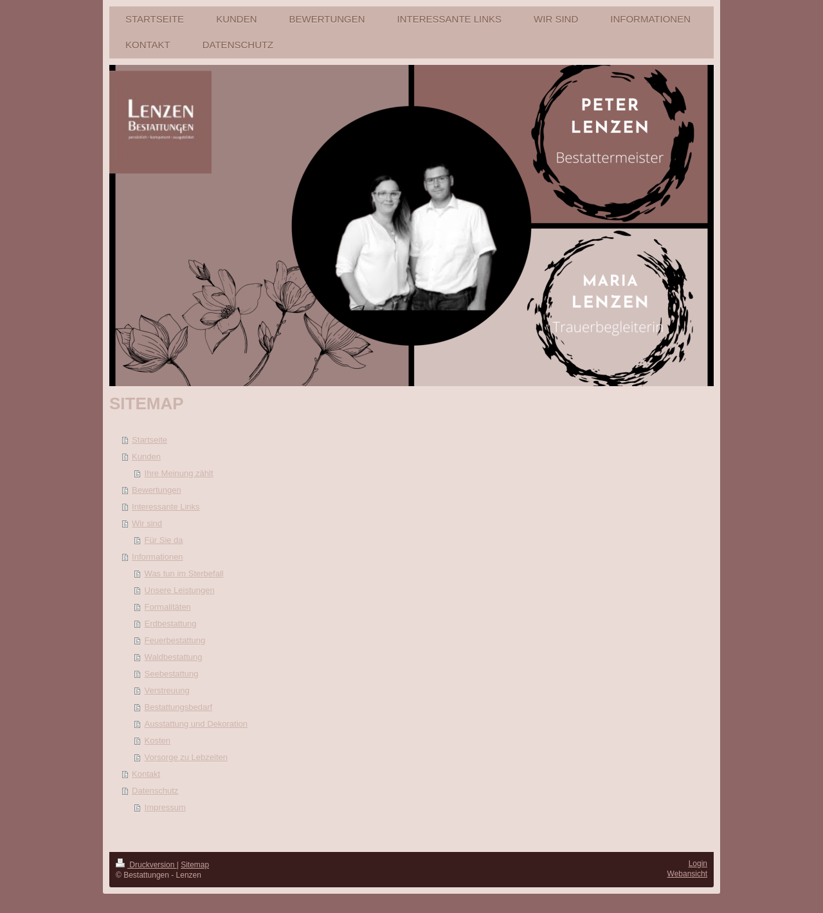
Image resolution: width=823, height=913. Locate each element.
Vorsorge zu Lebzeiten (186, 757)
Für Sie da (164, 540)
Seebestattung (172, 673)
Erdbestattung (171, 623)
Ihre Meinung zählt (179, 473)
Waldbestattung (174, 657)
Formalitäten (168, 607)
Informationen (157, 557)
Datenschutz (155, 790)
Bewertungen (156, 490)
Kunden (146, 456)
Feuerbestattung (175, 640)
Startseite (149, 440)
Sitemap (195, 864)
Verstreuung (167, 690)
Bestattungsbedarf (179, 707)
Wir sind (147, 523)
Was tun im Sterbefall (184, 573)
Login (698, 863)
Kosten (157, 740)
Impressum (165, 807)
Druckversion (146, 864)
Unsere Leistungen (180, 590)
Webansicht (687, 873)
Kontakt (146, 774)
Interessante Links (166, 506)
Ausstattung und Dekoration (196, 724)
